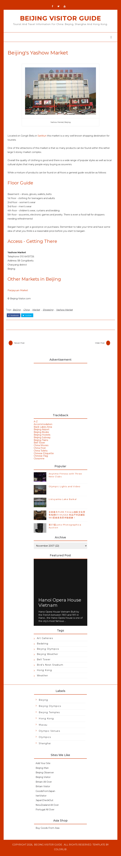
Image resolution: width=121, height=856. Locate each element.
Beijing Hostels (42, 436)
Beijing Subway (42, 439)
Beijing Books (41, 434)
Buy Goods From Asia (47, 829)
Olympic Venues (49, 732)
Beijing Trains (41, 442)
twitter (28, 316)
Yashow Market (65, 311)
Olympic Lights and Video (65, 488)
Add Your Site (43, 765)
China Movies (41, 447)
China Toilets (40, 452)
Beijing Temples (49, 714)
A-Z (36, 423)
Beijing (18, 311)
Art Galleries (45, 640)
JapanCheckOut (44, 802)
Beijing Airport (41, 431)
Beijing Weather (47, 656)
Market (37, 311)
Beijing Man (42, 769)
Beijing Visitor (43, 779)
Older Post (99, 344)
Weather (42, 677)
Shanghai (45, 745)
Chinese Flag (41, 458)
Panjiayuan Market (19, 292)
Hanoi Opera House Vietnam (59, 604)
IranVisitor (41, 797)
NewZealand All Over (47, 806)
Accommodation (43, 426)
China (27, 311)
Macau (43, 726)
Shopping (49, 311)
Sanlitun (43, 137)
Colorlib (60, 851)
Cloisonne (39, 460)
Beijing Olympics (48, 650)
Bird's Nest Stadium (50, 666)
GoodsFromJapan (45, 793)
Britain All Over (44, 783)
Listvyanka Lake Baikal (63, 501)
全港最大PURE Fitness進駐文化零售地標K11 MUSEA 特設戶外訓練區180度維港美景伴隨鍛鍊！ (67, 517)
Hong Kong (44, 672)
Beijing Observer (45, 774)
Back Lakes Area (43, 428)
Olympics (45, 739)
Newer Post (20, 344)
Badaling (42, 645)
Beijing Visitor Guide (60, 20)
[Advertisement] (60, 389)
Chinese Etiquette (44, 455)
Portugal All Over (45, 811)
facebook (14, 316)
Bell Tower (39, 444)
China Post (40, 449)
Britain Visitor (43, 788)
